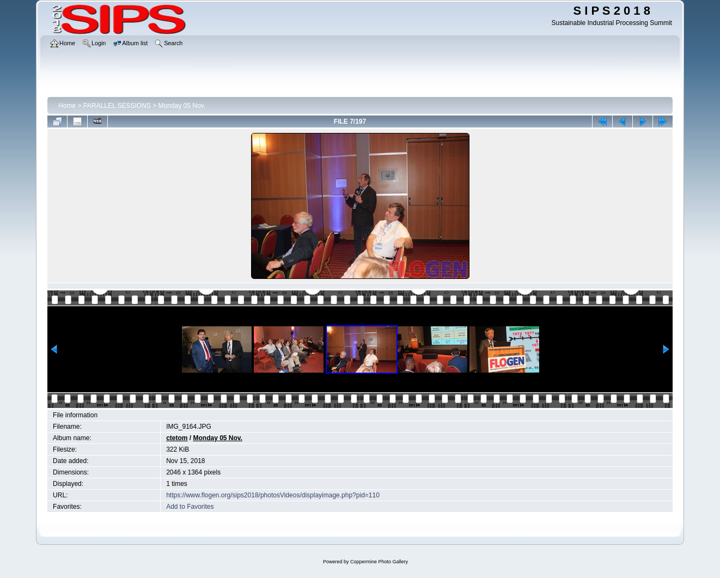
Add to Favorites (189, 506)
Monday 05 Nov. (182, 105)
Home (67, 105)
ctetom (176, 438)
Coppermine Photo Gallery (379, 561)
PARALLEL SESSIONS (117, 105)
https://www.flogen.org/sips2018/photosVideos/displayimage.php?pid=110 (273, 495)
